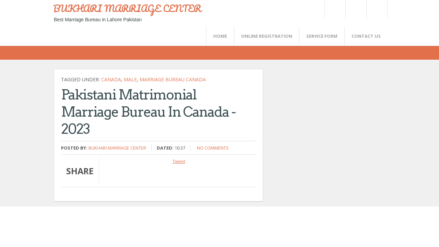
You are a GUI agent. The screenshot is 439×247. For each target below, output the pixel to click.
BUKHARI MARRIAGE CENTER (127, 8)
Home (220, 36)
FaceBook (375, 9)
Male (130, 79)
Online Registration (266, 36)
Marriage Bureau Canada (173, 79)
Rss (356, 9)
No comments (213, 148)
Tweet (179, 161)
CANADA (111, 79)
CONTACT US (366, 36)
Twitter (335, 9)
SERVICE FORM (321, 36)
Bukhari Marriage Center (117, 148)
